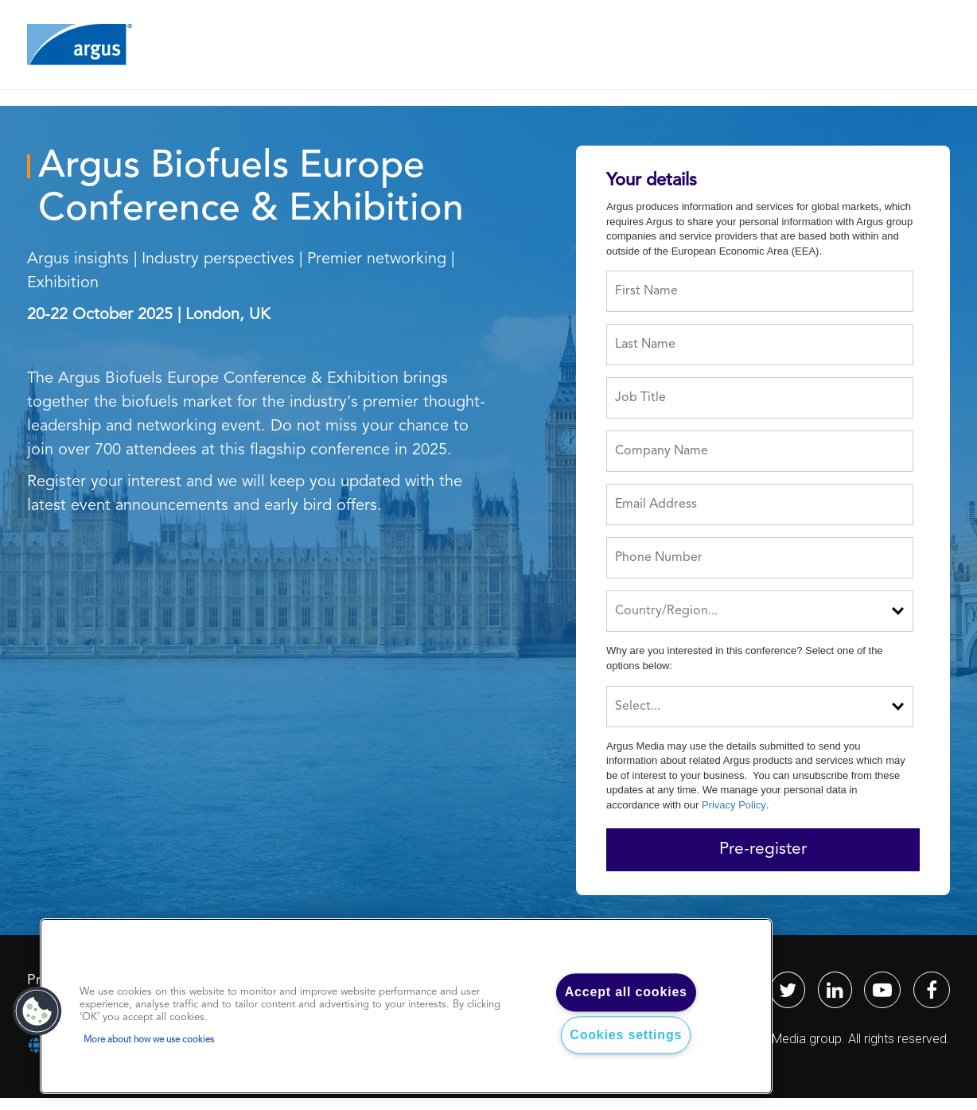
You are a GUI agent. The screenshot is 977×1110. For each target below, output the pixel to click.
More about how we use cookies (149, 1040)
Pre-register (763, 849)
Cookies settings (626, 1035)
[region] (406, 1006)
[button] (37, 1011)
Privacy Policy (734, 805)
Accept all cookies (626, 992)
